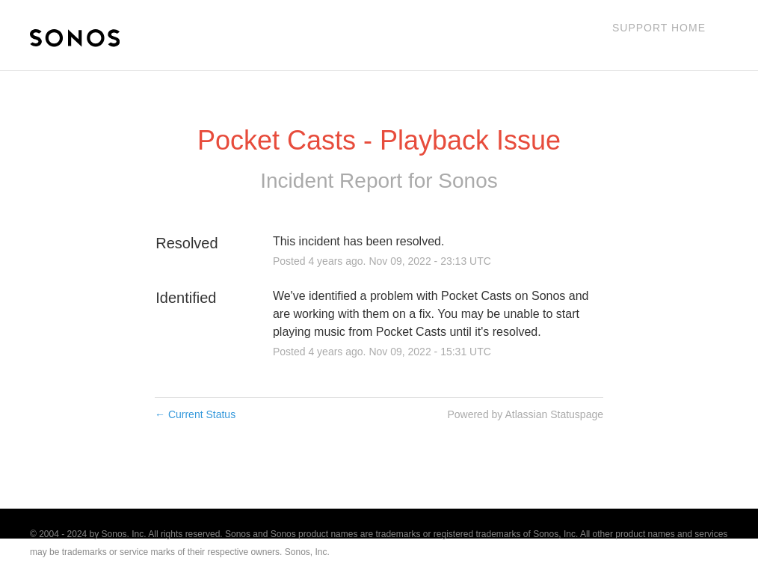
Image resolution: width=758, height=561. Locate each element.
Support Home (659, 28)
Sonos (467, 180)
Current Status (195, 414)
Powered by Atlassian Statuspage (525, 414)
